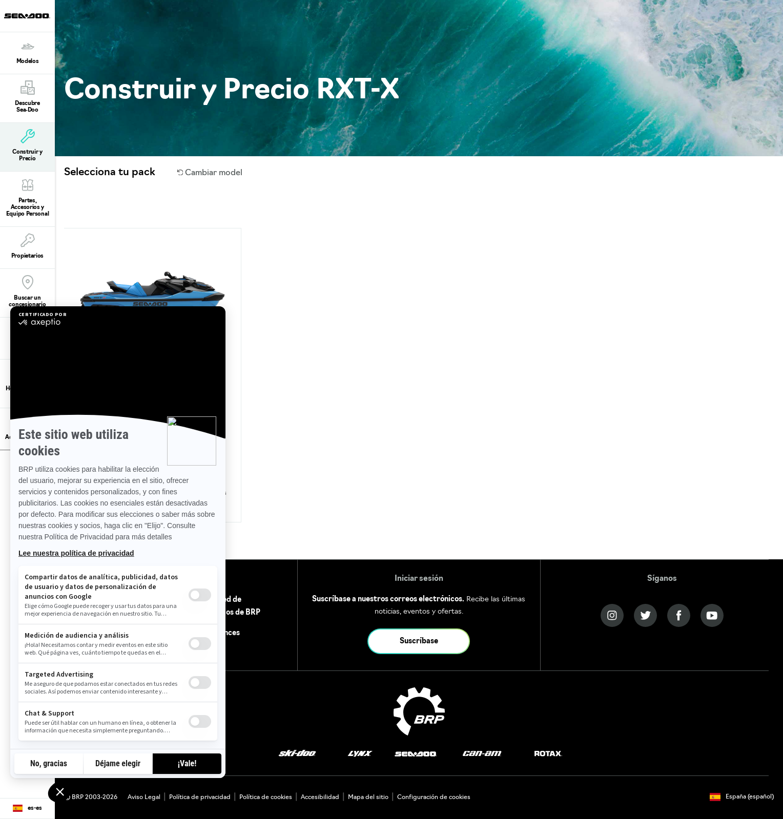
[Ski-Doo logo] (297, 754)
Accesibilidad (320, 797)
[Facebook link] (678, 615)
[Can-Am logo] (482, 754)
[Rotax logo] (548, 754)
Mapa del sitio (368, 797)
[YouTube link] (712, 615)
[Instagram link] (612, 615)
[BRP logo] (419, 711)
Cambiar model (210, 173)
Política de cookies (265, 797)
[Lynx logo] (360, 754)
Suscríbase (419, 641)
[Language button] (27, 809)
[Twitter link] (645, 615)
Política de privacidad (200, 797)
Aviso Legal (144, 797)
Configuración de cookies (433, 797)
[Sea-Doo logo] (27, 16)
